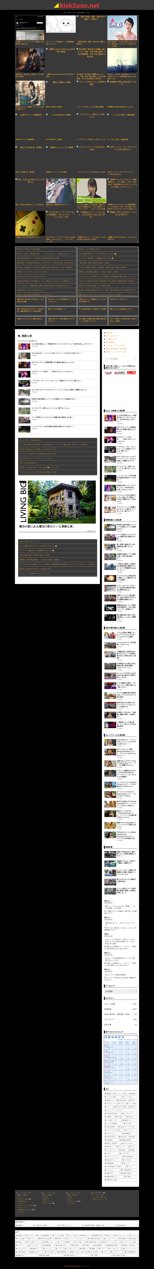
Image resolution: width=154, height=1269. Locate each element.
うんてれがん (71, 1203)
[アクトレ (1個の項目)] (108, 1107)
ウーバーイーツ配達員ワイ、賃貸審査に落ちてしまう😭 (95, 258)
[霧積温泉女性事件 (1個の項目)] (128, 1140)
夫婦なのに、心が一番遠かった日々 (89, 249)
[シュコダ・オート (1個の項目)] (129, 1113)
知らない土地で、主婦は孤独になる (30, 440)
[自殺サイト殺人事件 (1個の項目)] (112, 1143)
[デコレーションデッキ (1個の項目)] (113, 1156)
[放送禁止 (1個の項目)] (123, 1150)
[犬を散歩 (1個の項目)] (120, 1116)
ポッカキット (21, 1197)
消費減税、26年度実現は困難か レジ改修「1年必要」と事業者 (98, 272)
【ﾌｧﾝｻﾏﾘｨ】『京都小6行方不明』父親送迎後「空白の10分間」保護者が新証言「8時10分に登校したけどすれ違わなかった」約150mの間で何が (108, 281)
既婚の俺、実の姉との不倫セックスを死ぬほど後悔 (94, 285)
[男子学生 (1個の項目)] (132, 1107)
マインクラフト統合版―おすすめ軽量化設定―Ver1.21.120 (37, 454)
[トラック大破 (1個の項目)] (129, 1097)
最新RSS (109, 333)
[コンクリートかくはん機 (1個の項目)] (114, 1130)
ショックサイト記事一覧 (99, 1197)
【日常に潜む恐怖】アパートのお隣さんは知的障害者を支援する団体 (37, 258)
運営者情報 (109, 342)
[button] (135, 359)
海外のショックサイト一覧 (100, 1199)
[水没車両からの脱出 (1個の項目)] (120, 1179)
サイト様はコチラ (112, 336)
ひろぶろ (70, 1199)
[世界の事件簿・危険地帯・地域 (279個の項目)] (101, 1225)
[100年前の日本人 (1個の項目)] (111, 1136)
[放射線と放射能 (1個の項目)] (128, 1173)
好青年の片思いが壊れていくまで (29, 541)
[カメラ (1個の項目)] (131, 1166)
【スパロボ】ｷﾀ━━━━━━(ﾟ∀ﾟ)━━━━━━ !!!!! (35, 458)
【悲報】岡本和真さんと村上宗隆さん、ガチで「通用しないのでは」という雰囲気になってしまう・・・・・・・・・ (46, 281)
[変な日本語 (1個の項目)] (123, 1136)
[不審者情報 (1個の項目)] (111, 1140)
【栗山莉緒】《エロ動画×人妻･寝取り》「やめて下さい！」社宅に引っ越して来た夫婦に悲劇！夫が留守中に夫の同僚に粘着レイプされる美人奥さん (46, 263)
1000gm (70, 1197)
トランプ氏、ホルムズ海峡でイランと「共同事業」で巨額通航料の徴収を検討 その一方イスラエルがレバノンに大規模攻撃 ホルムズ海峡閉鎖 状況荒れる (108, 276)
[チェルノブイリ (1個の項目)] (112, 1133)
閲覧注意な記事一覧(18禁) (115, 349)
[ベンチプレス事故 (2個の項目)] (112, 1097)
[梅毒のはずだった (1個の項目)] (112, 1160)
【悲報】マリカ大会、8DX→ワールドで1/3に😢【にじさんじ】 (39, 467)
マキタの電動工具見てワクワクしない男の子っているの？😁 (97, 253)
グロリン (45, 1203)
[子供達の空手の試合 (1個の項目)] (112, 1113)
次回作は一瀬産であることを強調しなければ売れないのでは (38, 449)
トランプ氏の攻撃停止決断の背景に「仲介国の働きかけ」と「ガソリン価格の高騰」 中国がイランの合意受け (53, 444)
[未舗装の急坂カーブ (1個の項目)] (113, 1176)
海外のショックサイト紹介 (116, 352)
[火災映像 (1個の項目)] (109, 1116)
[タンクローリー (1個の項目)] (112, 1170)
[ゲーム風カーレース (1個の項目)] (112, 1120)
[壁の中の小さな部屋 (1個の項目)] (120, 1107)
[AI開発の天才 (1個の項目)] (112, 1173)
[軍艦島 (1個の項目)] (133, 1150)
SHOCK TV (46, 1199)
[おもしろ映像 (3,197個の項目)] (49, 1225)
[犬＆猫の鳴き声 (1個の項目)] (129, 1156)
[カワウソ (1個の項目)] (111, 1153)
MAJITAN (70, 1201)
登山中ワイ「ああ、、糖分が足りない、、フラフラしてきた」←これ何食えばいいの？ (43, 253)
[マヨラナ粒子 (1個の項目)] (129, 1160)
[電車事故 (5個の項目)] (108, 1093)
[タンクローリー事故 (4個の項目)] (120, 1093)
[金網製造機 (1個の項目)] (129, 1133)
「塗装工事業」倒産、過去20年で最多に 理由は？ (94, 263)
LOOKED (45, 1197)
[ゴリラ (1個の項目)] (133, 1146)
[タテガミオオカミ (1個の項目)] (129, 1143)
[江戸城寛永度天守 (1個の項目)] (128, 1170)
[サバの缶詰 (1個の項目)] (130, 1123)
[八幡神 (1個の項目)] (133, 1136)
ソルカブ (20, 1214)
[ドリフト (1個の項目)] (122, 1103)
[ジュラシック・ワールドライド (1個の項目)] (120, 1110)
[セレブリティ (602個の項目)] (73, 1225)
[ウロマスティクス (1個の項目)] (110, 1103)
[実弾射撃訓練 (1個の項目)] (112, 1163)
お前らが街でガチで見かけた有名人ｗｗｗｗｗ (30, 276)
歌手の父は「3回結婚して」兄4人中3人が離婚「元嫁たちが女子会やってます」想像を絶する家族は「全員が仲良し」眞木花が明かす (46, 267)
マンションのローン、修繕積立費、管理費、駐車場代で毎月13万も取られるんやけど (42, 285)
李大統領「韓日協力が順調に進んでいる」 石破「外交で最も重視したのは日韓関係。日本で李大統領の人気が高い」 (108, 290)
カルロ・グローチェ (23, 1207)
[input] (120, 359)
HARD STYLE (22, 1201)
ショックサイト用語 (98, 1195)
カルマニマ (21, 1203)
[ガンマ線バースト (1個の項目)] (111, 1150)
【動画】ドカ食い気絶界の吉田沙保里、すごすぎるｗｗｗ (34, 294)
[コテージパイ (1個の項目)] (122, 1146)
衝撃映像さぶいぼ (23, 1209)
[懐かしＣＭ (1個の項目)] (129, 1163)
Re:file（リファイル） (49, 1201)
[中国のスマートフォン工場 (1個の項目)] (127, 1126)
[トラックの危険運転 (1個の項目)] (113, 1123)
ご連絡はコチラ (111, 339)
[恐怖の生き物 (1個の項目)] (122, 1100)
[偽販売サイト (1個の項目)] (110, 1146)
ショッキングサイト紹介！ (116, 345)
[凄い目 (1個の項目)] (133, 1100)
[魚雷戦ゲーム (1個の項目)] (110, 1100)
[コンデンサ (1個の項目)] (130, 1130)
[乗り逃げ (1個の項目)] (131, 1116)
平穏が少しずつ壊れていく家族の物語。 (28, 249)
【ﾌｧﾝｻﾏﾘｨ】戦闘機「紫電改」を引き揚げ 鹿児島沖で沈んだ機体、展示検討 (102, 267)
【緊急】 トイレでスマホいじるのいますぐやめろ (31, 272)
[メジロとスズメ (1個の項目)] (128, 1153)
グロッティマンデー (23, 1205)
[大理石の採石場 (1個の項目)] (110, 1126)
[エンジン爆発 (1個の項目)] (131, 1103)
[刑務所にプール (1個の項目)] (129, 1120)
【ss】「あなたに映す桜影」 (28, 463)
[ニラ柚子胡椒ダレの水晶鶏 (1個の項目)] (115, 1166)
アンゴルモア (21, 1212)
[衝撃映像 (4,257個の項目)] (26, 1225)
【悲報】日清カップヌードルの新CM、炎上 (29, 290)
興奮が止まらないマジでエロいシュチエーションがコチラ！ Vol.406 (99, 294)
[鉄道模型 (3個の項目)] (132, 1093)
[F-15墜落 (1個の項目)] (130, 1176)
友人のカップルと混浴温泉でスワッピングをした (34, 573)
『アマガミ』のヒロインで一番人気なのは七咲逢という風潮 (38, 472)
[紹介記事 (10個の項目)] (129, 1225)
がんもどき (21, 1199)
